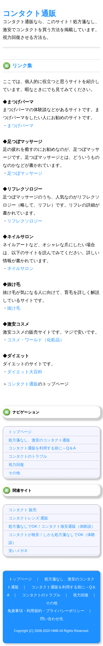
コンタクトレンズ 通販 (28, 518)
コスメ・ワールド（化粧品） (35, 339)
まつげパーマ (20, 125)
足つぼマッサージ (24, 173)
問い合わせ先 (51, 618)
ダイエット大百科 (24, 371)
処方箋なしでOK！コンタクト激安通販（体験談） (52, 526)
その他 (14, 473)
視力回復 (16, 464)
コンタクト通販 (29, 13)
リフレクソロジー (24, 221)
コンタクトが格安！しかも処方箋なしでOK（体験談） (52, 538)
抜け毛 (13, 308)
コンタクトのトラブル (28, 456)
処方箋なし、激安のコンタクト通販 (39, 440)
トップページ (20, 432)
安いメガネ (18, 550)
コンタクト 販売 (23, 510)
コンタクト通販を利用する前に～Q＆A (42, 448)
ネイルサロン (20, 268)
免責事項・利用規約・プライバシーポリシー (45, 611)
